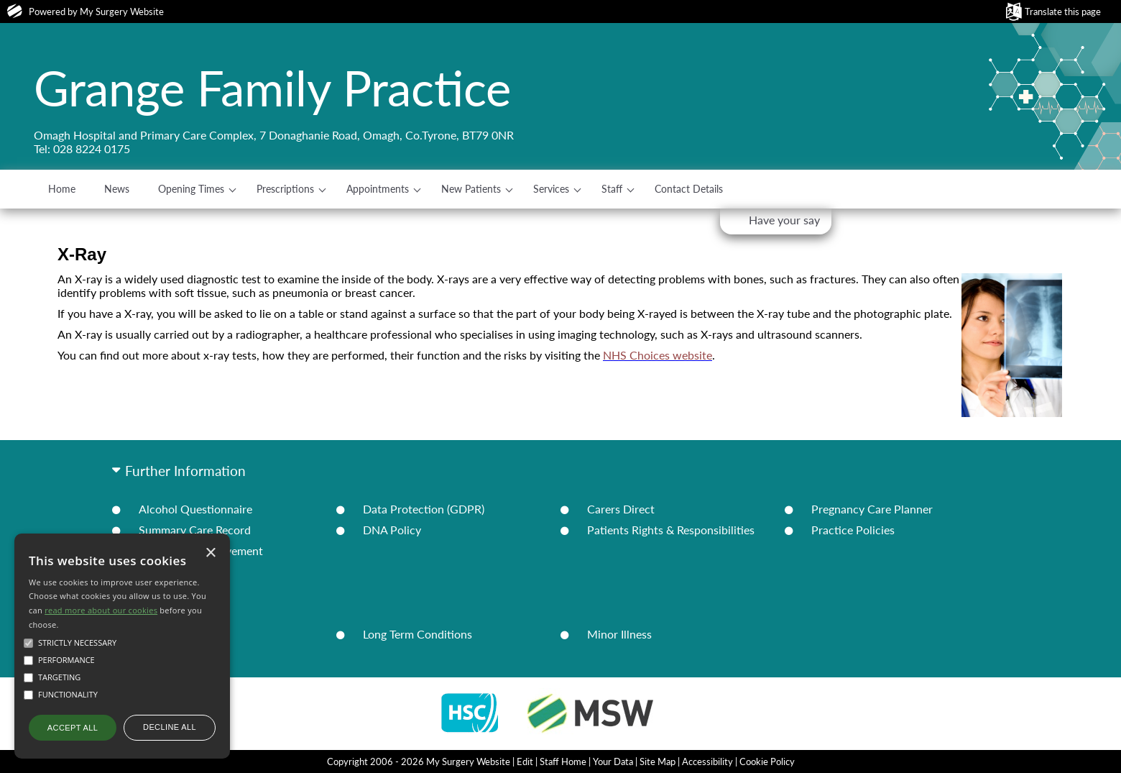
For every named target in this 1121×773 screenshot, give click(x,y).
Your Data (613, 761)
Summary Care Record (195, 529)
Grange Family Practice (272, 87)
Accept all (72, 727)
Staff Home (563, 761)
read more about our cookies (101, 610)
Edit (525, 761)
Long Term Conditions (417, 634)
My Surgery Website (122, 11)
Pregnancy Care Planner (872, 509)
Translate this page (1063, 11)
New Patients (471, 189)
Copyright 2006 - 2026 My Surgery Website (418, 761)
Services (551, 189)
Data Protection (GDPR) (423, 509)
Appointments (377, 189)
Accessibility (707, 761)
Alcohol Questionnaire (195, 509)
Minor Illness (619, 634)
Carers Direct (621, 509)
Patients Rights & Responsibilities (671, 529)
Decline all (169, 727)
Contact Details (689, 189)
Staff (611, 189)
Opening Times (191, 189)
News (116, 189)
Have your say (784, 220)
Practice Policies (853, 529)
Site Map (657, 761)
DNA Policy (392, 529)
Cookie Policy (767, 761)
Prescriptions (285, 189)
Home (61, 189)
